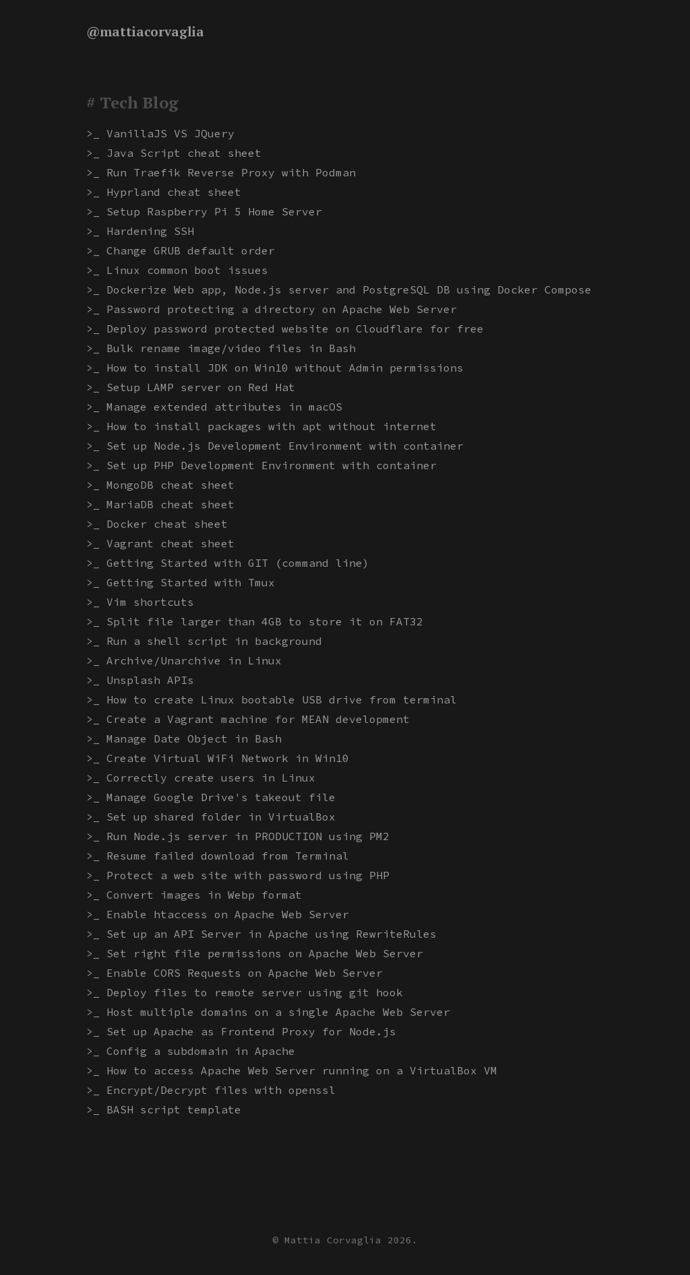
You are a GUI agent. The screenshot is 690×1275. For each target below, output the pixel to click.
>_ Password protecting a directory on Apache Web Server (271, 309)
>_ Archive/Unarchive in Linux (184, 660)
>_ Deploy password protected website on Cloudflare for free (285, 328)
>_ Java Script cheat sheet (173, 153)
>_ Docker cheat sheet (157, 523)
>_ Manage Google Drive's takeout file (211, 797)
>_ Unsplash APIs (140, 680)
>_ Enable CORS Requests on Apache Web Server (234, 972)
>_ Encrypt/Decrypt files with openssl (211, 1090)
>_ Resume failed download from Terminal (217, 855)
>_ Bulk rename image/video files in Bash (221, 348)
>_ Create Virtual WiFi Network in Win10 (217, 758)
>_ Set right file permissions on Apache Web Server (254, 953)
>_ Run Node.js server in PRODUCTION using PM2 (237, 836)
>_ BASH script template (163, 1109)
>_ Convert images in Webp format (194, 894)
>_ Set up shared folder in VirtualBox (211, 816)
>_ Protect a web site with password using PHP (237, 875)
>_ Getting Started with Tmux (180, 582)
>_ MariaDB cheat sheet (160, 504)
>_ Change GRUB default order (180, 250)
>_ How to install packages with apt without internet (261, 426)
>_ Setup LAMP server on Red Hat (190, 387)
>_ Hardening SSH (140, 231)
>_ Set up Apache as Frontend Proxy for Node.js (241, 1031)
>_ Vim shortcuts (140, 602)
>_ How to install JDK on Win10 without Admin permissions (275, 367)
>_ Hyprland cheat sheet (163, 192)
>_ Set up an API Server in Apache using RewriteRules (261, 933)
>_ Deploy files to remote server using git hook (244, 992)
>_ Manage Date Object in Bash (184, 738)
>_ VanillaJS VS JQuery (160, 133)
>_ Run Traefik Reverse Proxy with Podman (221, 172)
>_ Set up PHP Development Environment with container (261, 465)
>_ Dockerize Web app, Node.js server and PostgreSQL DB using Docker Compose (339, 289)
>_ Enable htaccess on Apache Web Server (217, 914)
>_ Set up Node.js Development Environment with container (275, 445)
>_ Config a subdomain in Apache (190, 1051)
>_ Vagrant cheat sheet (160, 543)
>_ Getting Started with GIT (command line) (227, 563)
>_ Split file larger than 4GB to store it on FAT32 (254, 621)
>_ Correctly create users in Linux (200, 777)
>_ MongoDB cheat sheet (160, 484)
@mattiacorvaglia (145, 32)
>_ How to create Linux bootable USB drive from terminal (271, 699)
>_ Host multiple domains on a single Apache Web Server (268, 1012)
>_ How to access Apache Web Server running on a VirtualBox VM (291, 1070)
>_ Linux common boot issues (177, 270)
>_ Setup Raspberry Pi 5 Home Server (204, 211)
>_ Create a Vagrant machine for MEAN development (248, 719)
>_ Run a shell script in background (204, 641)
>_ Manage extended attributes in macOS (214, 406)
